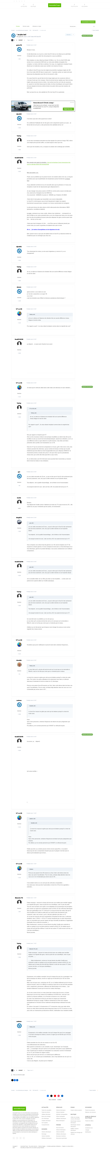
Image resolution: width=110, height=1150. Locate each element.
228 (19, 911)
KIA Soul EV (37, 36)
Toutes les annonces (90, 1110)
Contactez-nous (89, 1127)
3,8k (19, 149)
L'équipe (87, 1130)
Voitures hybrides (46, 1136)
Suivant (21, 40)
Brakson (42, 1147)
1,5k (19, 300)
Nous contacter (52, 1099)
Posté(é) (32, 45)
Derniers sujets (26, 26)
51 (19, 674)
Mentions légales (41, 1146)
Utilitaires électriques (46, 1138)
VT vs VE (19, 309)
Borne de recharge (46, 1116)
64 (19, 485)
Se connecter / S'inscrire (88, 21)
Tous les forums (60, 1127)
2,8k (19, 531)
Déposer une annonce (90, 1112)
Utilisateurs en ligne (36, 26)
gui (19, 472)
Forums (18, 27)
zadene (19, 700)
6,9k (19, 171)
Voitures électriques (46, 1131)
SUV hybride (45, 1122)
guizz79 (21, 36)
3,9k (19, 714)
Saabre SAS (28, 1147)
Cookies (59, 1099)
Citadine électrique (46, 1120)
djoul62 (19, 114)
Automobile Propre (24, 1146)
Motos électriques (60, 1120)
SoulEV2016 (19, 158)
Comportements (45, 1124)
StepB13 (19, 517)
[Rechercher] (77, 26)
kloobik (19, 660)
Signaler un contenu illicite (67, 1146)
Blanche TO (19, 898)
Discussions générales (61, 1138)
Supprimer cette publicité (87, 35)
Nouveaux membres (61, 1136)
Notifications (88, 1132)
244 (19, 59)
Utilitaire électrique (46, 1114)
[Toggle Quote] (28, 314)
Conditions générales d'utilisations (54, 1146)
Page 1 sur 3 (30, 40)
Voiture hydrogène (60, 1116)
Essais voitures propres (76, 1110)
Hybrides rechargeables (61, 1114)
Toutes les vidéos (89, 1120)
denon (19, 287)
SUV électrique (45, 1118)
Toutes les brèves (46, 1112)
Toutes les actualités (46, 1110)
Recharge (44, 1134)
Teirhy (19, 136)
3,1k (19, 322)
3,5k (19, 127)
